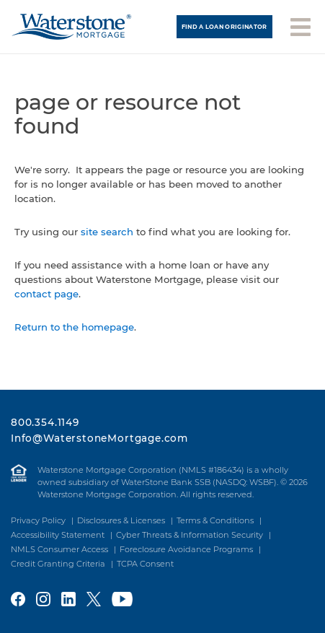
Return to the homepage (74, 327)
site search (107, 231)
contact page (46, 294)
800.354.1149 (45, 422)
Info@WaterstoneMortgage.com (99, 438)
